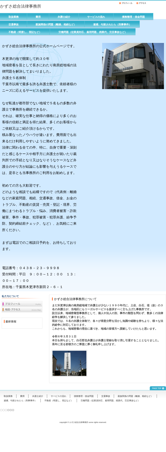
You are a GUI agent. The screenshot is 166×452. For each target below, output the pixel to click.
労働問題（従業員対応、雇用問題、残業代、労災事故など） (92, 32)
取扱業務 (13, 16)
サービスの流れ (96, 16)
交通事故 (13, 24)
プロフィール (22, 304)
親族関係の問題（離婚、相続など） (56, 24)
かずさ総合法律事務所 (20, 6)
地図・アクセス (22, 310)
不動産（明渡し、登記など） (25, 32)
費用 (38, 16)
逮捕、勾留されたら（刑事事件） (112, 24)
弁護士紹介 (64, 16)
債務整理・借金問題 (133, 16)
